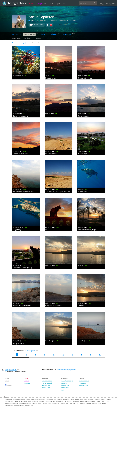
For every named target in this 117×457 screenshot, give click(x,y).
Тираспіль (88, 403)
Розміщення (82, 383)
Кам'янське (56, 401)
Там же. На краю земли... (22, 306)
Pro (64, 4)
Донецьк (11, 401)
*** (46, 230)
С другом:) (17, 230)
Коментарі (66, 34)
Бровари (97, 399)
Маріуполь (8, 403)
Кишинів (69, 401)
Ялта (31, 405)
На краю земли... (19, 344)
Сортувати (16, 38)
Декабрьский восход (20, 116)
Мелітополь (15, 403)
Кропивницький (90, 401)
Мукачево (22, 403)
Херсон (104, 403)
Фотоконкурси (46, 387)
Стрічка (31, 4)
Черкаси (16, 405)
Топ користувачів (47, 380)
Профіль (16, 34)
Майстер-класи (83, 385)
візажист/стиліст (35, 399)
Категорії (38, 38)
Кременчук (76, 401)
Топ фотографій (47, 383)
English (7, 380)
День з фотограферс (67, 380)
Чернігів (22, 405)
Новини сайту (65, 387)
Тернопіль (82, 403)
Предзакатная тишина (53, 306)
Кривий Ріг (83, 401)
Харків (99, 403)
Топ (51, 4)
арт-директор (58, 399)
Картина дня (46, 385)
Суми (70, 403)
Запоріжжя (24, 401)
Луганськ (98, 401)
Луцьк (103, 401)
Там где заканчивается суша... (24, 192)
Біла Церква (83, 399)
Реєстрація (110, 4)
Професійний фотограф (12, 399)
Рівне (49, 403)
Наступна (33, 351)
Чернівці (27, 405)
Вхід (102, 4)
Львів (32, 20)
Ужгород (94, 403)
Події (62, 390)
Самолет (81, 306)
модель (28, 399)
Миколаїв (28, 403)
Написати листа (37, 25)
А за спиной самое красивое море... (58, 192)
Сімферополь (64, 403)
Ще (58, 4)
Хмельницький (9, 405)
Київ (65, 401)
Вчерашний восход (85, 78)
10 (100, 355)
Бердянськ (91, 399)
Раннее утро (82, 154)
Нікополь (34, 403)
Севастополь (55, 403)
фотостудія (66, 399)
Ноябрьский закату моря (87, 230)
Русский (7, 378)
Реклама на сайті (84, 380)
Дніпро (7, 401)
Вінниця (103, 399)
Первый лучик (50, 78)
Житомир (17, 401)
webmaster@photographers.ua (66, 369)
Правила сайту (65, 385)
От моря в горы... (51, 154)
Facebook (8, 385)
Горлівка (108, 399)
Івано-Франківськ (33, 401)
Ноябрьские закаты (20, 154)
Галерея (41, 4)
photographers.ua (10, 370)
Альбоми (28, 38)
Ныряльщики (82, 192)
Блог (43, 34)
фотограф (22, 399)
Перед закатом (83, 116)
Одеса (39, 403)
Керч (61, 401)
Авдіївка (77, 399)
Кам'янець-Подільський (45, 401)
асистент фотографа (47, 399)
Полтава (44, 403)
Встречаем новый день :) (22, 268)
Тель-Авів (75, 403)
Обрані (53, 34)
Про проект (64, 383)
